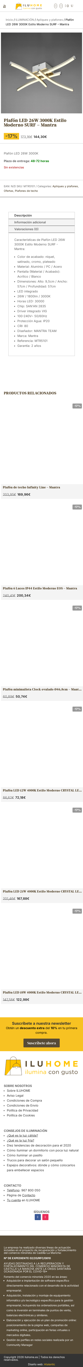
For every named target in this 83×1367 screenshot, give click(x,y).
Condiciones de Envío (22, 1105)
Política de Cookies (21, 1115)
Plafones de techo (26, 190)
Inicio (9, 19)
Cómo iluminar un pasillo (25, 1155)
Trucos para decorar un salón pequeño (35, 1160)
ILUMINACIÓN (24, 19)
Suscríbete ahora (41, 1043)
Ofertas (8, 190)
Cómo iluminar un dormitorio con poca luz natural (43, 1150)
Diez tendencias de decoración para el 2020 (39, 1145)
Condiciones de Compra (24, 1100)
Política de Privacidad (22, 1110)
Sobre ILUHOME (18, 1090)
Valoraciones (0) (26, 229)
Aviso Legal (15, 1095)
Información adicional (30, 222)
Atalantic (49, 1364)
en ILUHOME (23, 1200)
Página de (21, 1195)
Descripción (23, 215)
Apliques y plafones (49, 19)
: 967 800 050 (23, 1190)
